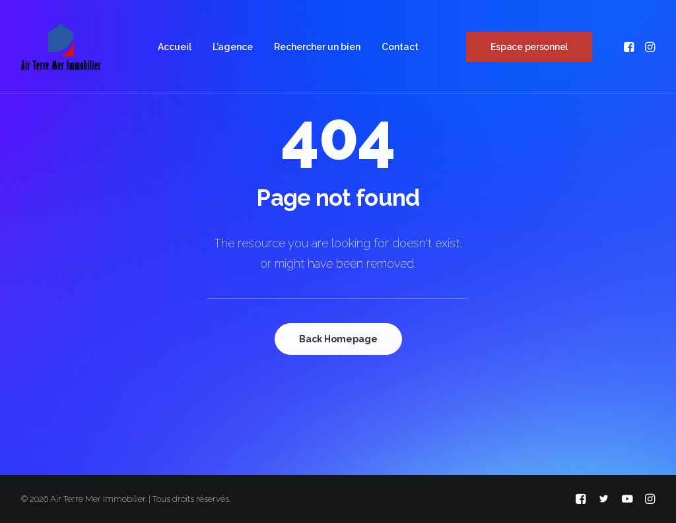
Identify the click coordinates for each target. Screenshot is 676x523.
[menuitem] (175, 47)
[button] (630, 47)
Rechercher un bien (317, 47)
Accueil (174, 47)
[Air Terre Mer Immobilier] (60, 47)
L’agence (233, 47)
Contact (400, 47)
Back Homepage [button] (338, 339)
